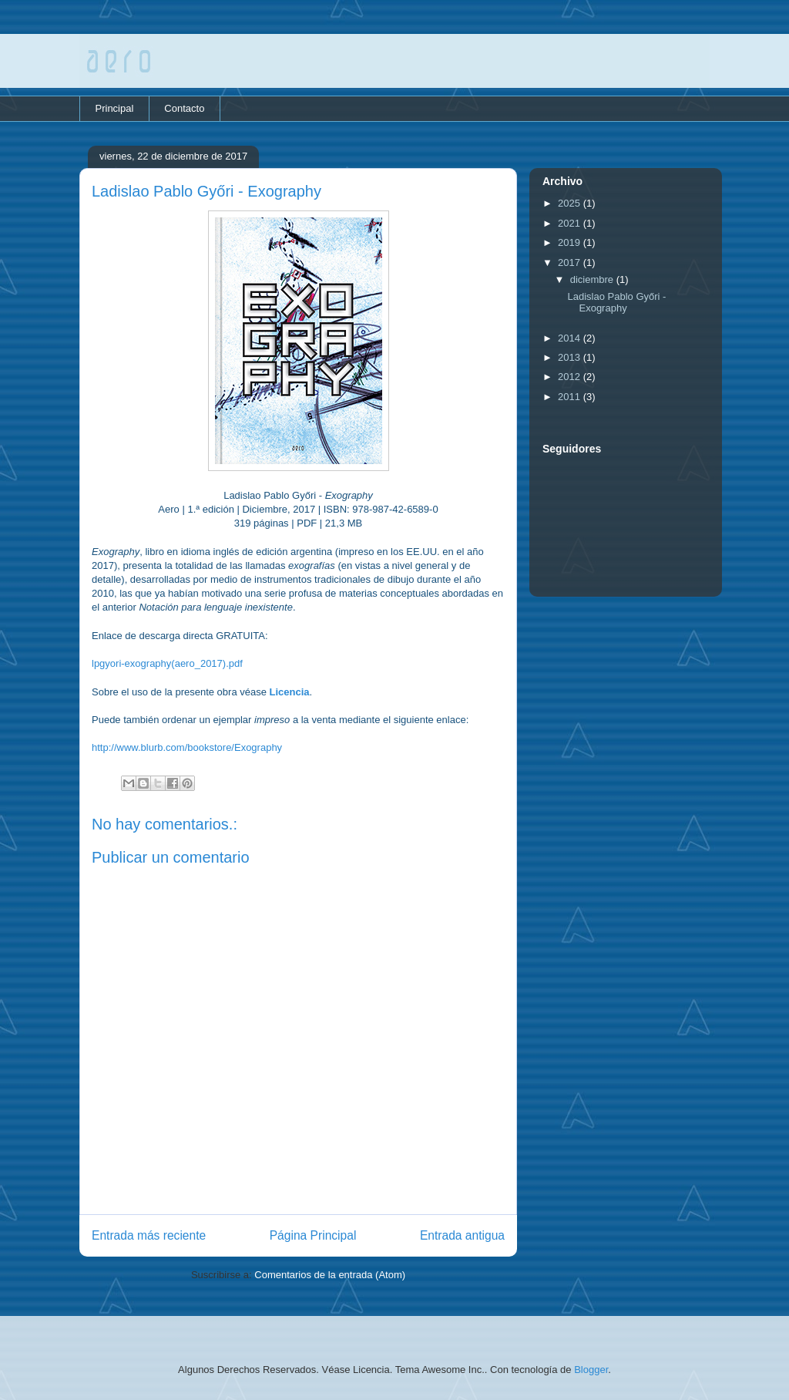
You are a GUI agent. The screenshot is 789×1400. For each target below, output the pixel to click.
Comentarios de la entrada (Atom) (329, 1275)
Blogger (591, 1369)
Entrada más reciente (149, 1235)
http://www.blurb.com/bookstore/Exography (187, 747)
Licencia (290, 692)
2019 (570, 242)
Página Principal (313, 1235)
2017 (570, 262)
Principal (115, 108)
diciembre (593, 279)
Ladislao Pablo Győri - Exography (616, 303)
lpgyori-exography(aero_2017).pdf (167, 663)
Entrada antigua (462, 1235)
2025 (570, 203)
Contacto (184, 108)
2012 (570, 376)
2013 (570, 357)
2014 (570, 338)
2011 (570, 396)
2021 (570, 223)
